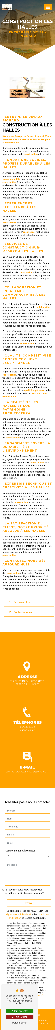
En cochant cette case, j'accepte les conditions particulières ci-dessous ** (24, 888)
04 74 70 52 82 (27, 734)
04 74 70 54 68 (27, 731)
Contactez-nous (19, 612)
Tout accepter (19, 1011)
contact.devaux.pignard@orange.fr (27, 768)
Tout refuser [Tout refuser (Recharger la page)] (19, 1017)
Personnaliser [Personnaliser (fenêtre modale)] (19, 1022)
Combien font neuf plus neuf (20, 847)
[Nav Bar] (48, 7)
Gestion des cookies (38, 1023)
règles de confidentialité (18, 910)
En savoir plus (18, 602)
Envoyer (28, 899)
